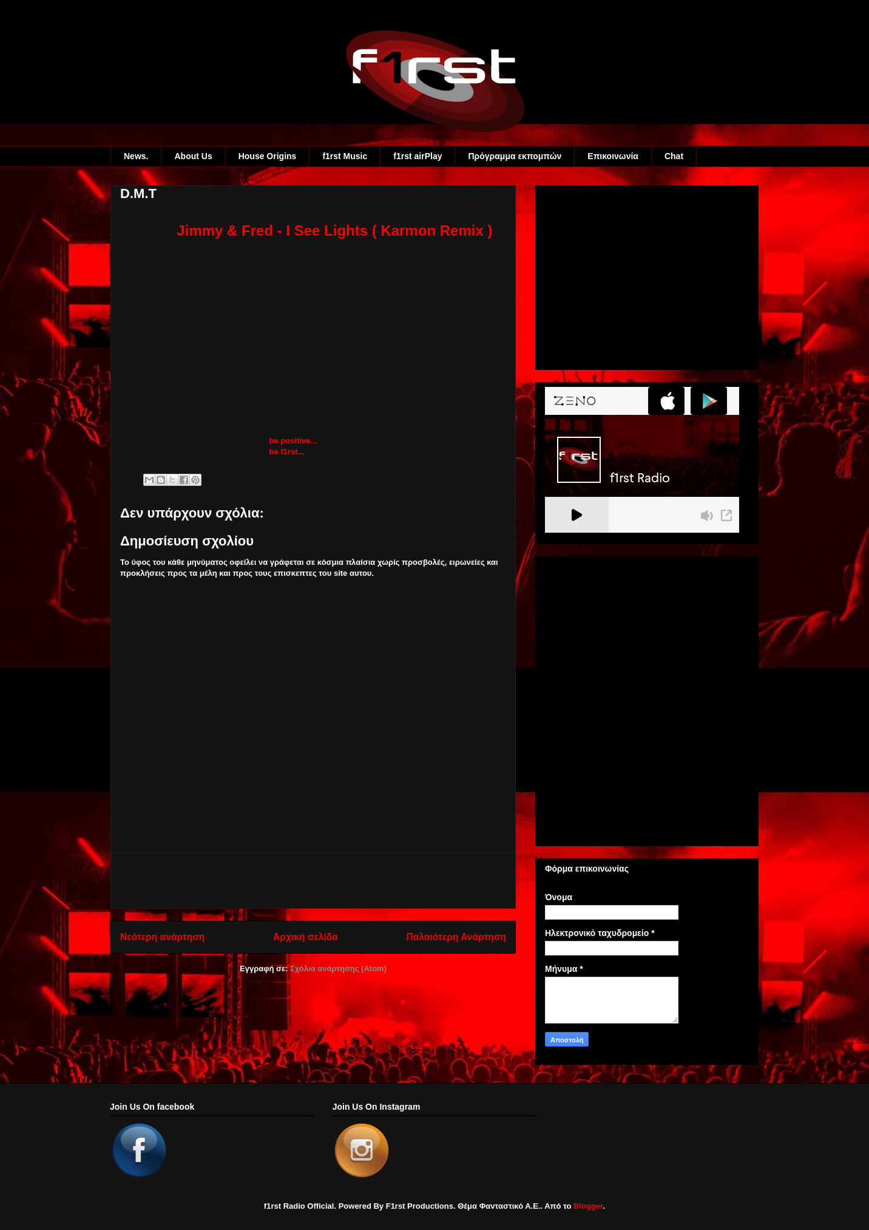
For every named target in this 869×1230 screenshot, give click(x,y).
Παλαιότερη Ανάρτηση (456, 937)
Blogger (588, 1206)
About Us (193, 156)
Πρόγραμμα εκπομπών (514, 156)
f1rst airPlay (417, 156)
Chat (673, 156)
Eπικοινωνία (612, 156)
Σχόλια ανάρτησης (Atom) (338, 968)
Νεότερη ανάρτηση (162, 937)
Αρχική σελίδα (305, 937)
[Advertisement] (313, 881)
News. (136, 156)
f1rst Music (344, 156)
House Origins (267, 156)
